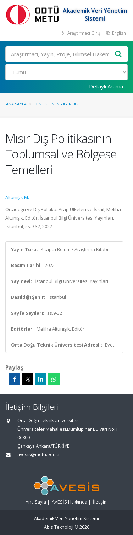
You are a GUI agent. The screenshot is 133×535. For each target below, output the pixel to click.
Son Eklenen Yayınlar (56, 103)
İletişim (100, 502)
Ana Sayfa (16, 103)
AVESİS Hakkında (69, 502)
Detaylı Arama (106, 86)
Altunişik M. (17, 197)
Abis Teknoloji (58, 527)
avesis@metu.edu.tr (38, 455)
